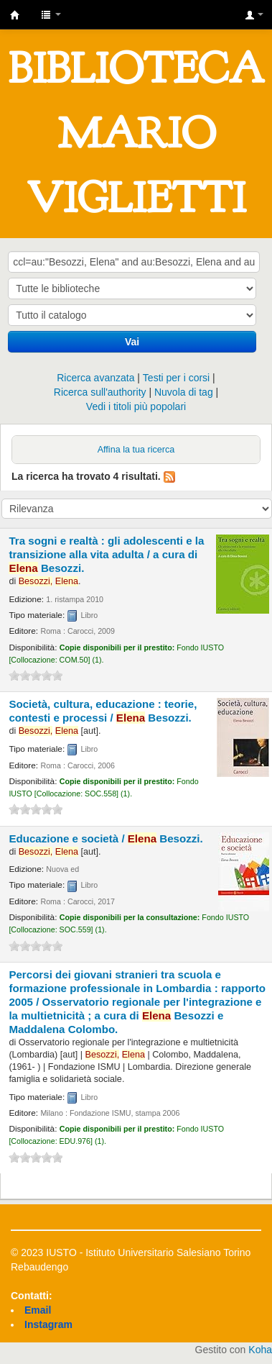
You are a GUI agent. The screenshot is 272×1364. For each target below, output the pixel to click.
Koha (260, 1349)
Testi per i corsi (176, 377)
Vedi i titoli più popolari (136, 406)
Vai (132, 341)
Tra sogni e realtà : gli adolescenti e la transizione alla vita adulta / (106, 554)
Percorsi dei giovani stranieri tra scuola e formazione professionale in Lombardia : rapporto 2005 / (137, 1001)
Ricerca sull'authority (100, 392)
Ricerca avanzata (95, 377)
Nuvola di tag (183, 392)
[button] (51, 14)
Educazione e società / (105, 838)
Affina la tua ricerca (136, 450)
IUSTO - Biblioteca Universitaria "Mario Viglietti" (15, 15)
